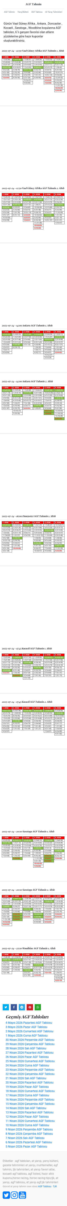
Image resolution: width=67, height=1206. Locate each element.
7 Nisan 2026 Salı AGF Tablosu (25, 1138)
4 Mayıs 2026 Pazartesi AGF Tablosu (29, 1022)
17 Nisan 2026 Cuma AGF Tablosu (27, 1095)
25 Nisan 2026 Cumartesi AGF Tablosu (30, 1061)
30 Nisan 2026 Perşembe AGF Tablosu (30, 1039)
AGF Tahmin (33, 4)
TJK (55, 1186)
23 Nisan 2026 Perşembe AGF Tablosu (30, 1069)
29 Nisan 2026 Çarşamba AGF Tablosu (30, 1044)
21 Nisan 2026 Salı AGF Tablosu (26, 1078)
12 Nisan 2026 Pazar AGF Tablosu (27, 1116)
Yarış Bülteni (23, 12)
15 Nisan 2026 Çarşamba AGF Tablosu (30, 1104)
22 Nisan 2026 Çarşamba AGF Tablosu (30, 1074)
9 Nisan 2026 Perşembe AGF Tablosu (29, 1129)
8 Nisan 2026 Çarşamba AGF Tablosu (29, 1133)
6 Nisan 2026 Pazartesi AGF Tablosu (29, 1142)
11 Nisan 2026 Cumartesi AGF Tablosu (30, 1121)
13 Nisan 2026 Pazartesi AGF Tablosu (29, 1112)
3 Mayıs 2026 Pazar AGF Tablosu (26, 1027)
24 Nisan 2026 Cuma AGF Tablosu (27, 1065)
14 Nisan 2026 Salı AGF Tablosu (26, 1108)
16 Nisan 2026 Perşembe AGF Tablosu (30, 1099)
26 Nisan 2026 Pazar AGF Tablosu (27, 1057)
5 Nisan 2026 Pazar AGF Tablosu (26, 1146)
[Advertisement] (33, 146)
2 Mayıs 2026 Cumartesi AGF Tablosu (29, 1031)
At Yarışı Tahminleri (53, 12)
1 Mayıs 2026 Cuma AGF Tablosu (27, 1035)
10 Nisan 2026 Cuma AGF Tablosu (27, 1125)
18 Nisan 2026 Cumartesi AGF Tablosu (30, 1091)
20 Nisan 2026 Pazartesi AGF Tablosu (29, 1082)
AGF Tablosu (36, 12)
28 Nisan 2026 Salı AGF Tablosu (26, 1048)
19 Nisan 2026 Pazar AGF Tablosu (27, 1086)
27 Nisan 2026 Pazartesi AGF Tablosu (29, 1052)
